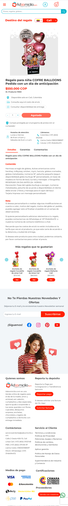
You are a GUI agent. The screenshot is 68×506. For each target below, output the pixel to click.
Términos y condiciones (45, 433)
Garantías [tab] (25, 149)
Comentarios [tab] (41, 149)
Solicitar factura (45, 408)
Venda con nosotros (49, 494)
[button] (7, 115)
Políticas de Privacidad (45, 436)
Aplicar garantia (42, 449)
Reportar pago (44, 394)
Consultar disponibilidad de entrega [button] (25, 106)
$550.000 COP (16, 88)
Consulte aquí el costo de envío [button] (23, 102)
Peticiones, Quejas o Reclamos (48, 439)
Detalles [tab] (11, 149)
